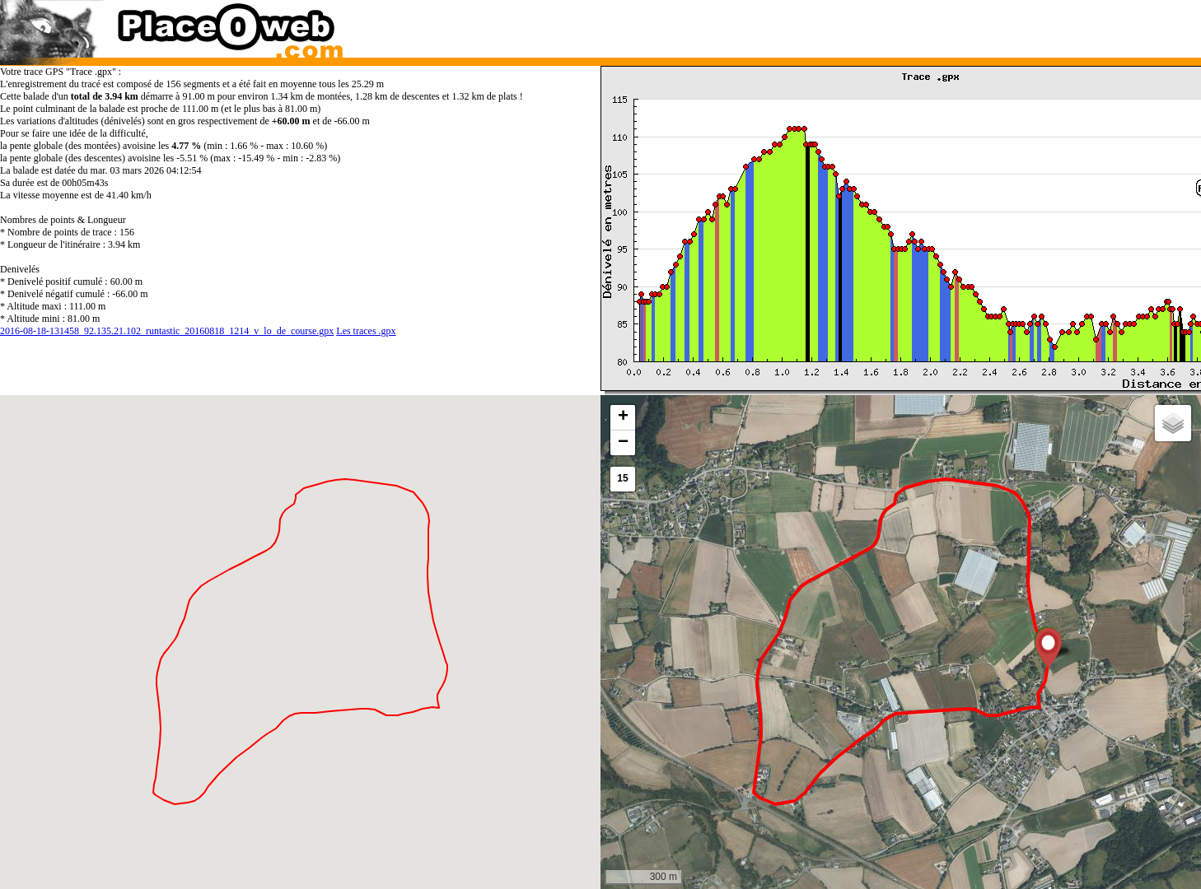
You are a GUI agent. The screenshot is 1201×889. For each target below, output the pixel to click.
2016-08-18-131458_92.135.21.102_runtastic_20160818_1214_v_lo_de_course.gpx (167, 331)
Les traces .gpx (365, 331)
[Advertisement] (884, 24)
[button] (1048, 647)
